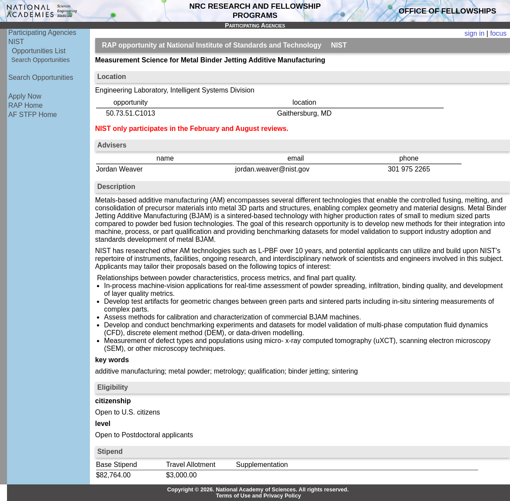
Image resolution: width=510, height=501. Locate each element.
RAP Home (25, 105)
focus (498, 33)
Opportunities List (38, 51)
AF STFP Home (32, 114)
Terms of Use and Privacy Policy (258, 496)
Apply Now (24, 96)
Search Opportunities (40, 59)
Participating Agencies (42, 32)
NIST (16, 41)
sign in (475, 33)
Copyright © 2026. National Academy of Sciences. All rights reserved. (258, 490)
